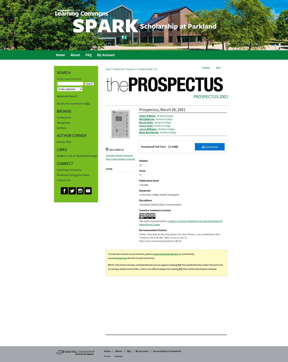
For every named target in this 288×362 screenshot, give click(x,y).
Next (218, 67)
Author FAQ (64, 142)
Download (210, 147)
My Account (142, 351)
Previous (206, 67)
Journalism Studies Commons (119, 155)
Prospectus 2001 (145, 69)
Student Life (118, 69)
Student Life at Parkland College (77, 156)
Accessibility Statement (167, 351)
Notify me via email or (73, 103)
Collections (64, 117)
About (118, 351)
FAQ (129, 351)
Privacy (107, 356)
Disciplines (63, 122)
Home (108, 69)
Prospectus (131, 69)
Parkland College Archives (73, 175)
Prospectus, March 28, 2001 (162, 109)
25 (156, 69)
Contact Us (64, 180)
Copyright (118, 356)
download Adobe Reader (165, 254)
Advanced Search (67, 96)
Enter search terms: (69, 79)
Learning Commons (69, 170)
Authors (62, 128)
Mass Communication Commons (120, 159)
